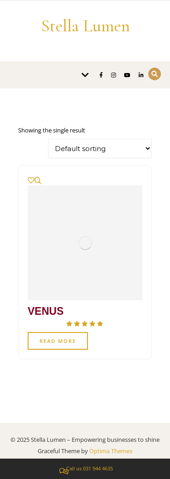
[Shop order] (100, 148)
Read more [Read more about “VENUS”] (57, 340)
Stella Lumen (85, 25)
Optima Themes (110, 451)
